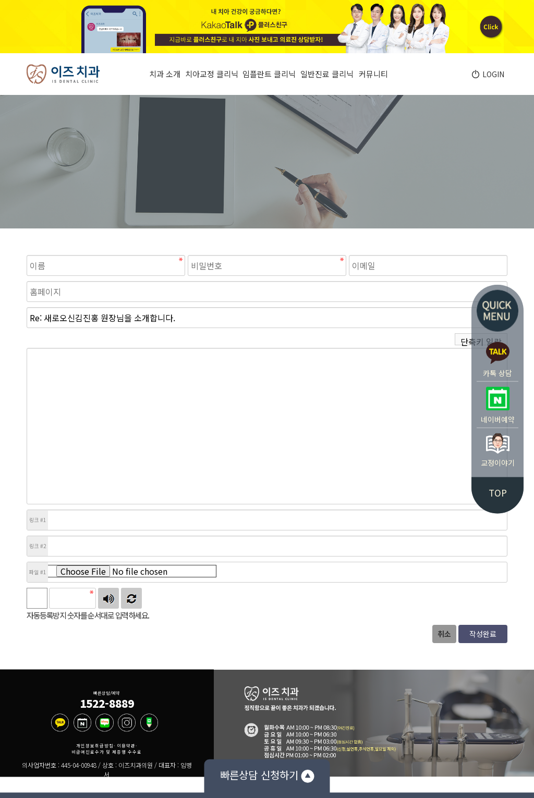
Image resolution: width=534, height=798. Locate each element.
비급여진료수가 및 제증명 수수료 (106, 752)
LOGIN (491, 74)
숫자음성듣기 (108, 598)
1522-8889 (107, 703)
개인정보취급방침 (95, 745)
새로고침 (131, 598)
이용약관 (126, 745)
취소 (444, 633)
